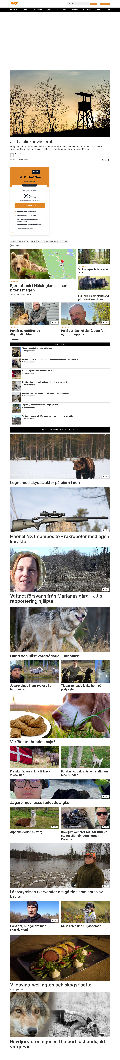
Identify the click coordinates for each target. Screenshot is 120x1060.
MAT (64, 9)
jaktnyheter (23, 241)
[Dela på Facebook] (102, 160)
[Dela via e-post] (108, 160)
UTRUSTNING (37, 9)
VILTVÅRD (74, 9)
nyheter (64, 241)
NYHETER (13, 9)
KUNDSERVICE (101, 9)
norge (13, 241)
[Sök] (68, 3)
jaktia (33, 241)
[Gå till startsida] (14, 4)
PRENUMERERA (104, 4)
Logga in (35, 172)
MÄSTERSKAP (52, 9)
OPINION (25, 9)
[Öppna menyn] (109, 9)
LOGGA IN (93, 4)
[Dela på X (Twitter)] (105, 160)
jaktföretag (43, 241)
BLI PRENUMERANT (29, 206)
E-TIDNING (87, 9)
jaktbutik (54, 241)
